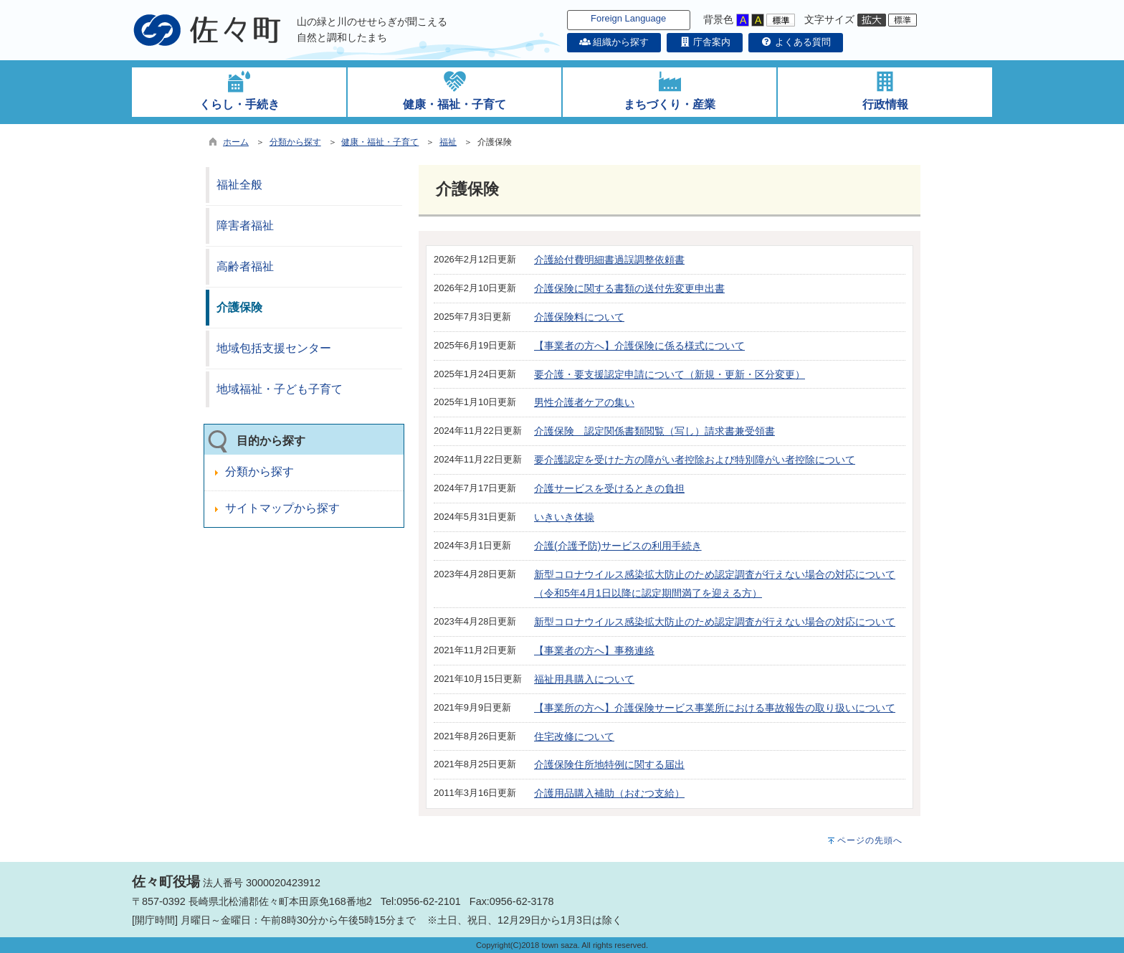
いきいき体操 (564, 517)
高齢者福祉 (245, 266)
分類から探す (295, 142)
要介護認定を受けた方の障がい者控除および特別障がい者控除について (694, 459)
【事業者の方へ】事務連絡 (594, 650)
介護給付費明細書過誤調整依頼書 (609, 259)
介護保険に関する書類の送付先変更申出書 (629, 288)
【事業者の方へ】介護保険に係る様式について (639, 345)
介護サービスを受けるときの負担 (609, 488)
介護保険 (239, 307)
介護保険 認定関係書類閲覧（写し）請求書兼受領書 (654, 431)
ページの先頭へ (869, 840)
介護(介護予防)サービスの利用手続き (618, 545)
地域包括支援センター (273, 348)
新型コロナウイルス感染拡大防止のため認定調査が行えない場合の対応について (714, 621)
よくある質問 (796, 42)
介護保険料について (579, 317)
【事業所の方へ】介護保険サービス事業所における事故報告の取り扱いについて (714, 707)
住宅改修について (574, 736)
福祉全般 (239, 185)
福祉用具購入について (584, 679)
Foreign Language (628, 18)
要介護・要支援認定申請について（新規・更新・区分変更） (669, 374)
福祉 (448, 142)
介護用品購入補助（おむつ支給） (609, 793)
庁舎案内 (704, 42)
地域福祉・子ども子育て (279, 389)
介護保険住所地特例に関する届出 (609, 764)
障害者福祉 (245, 225)
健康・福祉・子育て (380, 142)
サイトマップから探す (282, 508)
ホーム (236, 142)
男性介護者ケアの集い (584, 402)
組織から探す (614, 42)
